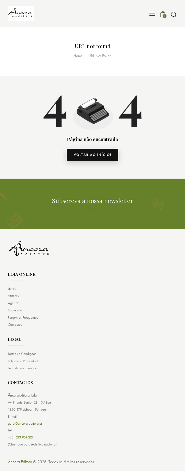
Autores (13, 295)
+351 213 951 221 (21, 437)
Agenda (13, 302)
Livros (12, 288)
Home (78, 55)
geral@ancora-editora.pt (25, 423)
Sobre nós (15, 310)
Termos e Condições (22, 353)
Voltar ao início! (92, 155)
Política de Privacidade (23, 361)
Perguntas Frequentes (23, 317)
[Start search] (173, 14)
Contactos (15, 324)
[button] (152, 13)
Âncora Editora (20, 462)
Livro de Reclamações (23, 368)
